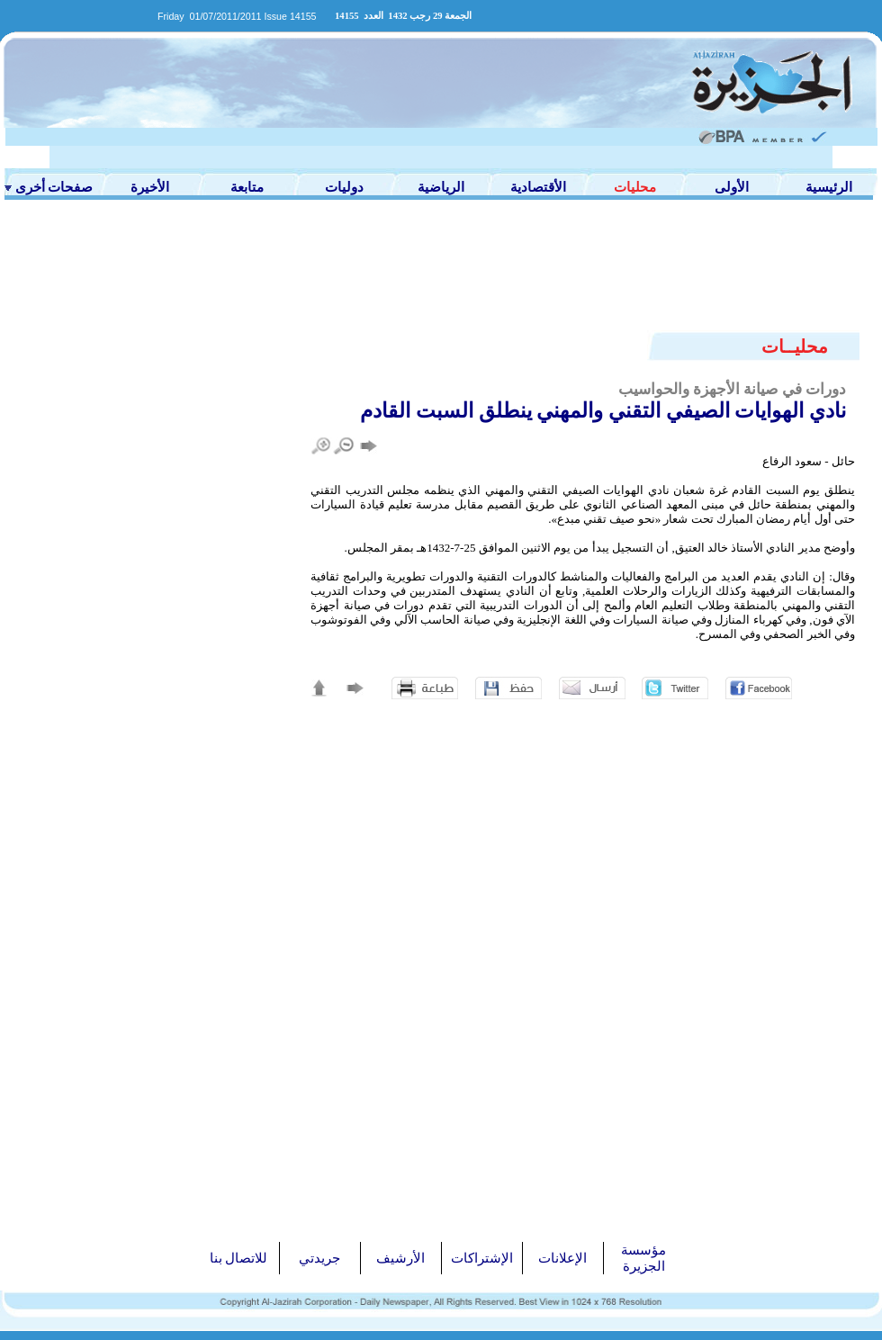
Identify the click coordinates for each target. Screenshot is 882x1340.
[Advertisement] (441, 276)
